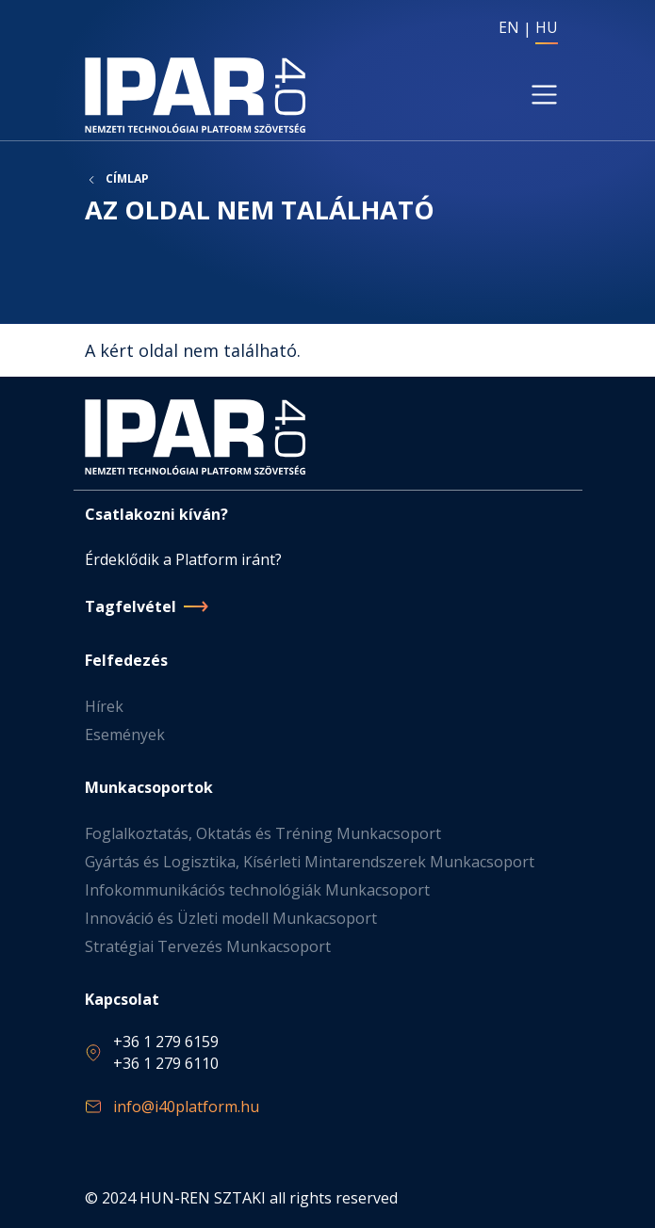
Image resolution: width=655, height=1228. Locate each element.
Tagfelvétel (130, 606)
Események (125, 734)
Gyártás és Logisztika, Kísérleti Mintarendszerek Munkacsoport (309, 861)
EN (509, 27)
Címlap (127, 178)
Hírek (104, 706)
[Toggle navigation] (543, 94)
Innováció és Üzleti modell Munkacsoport (231, 918)
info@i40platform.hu (186, 1106)
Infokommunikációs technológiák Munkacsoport (257, 890)
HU (546, 27)
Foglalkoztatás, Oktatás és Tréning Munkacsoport (263, 833)
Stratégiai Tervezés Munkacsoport (208, 946)
